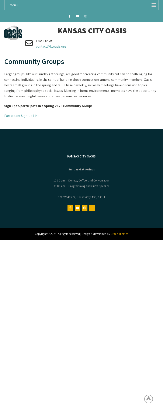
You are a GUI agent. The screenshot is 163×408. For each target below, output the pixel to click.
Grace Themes (119, 234)
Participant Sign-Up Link (21, 115)
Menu (14, 5)
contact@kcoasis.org (51, 46)
